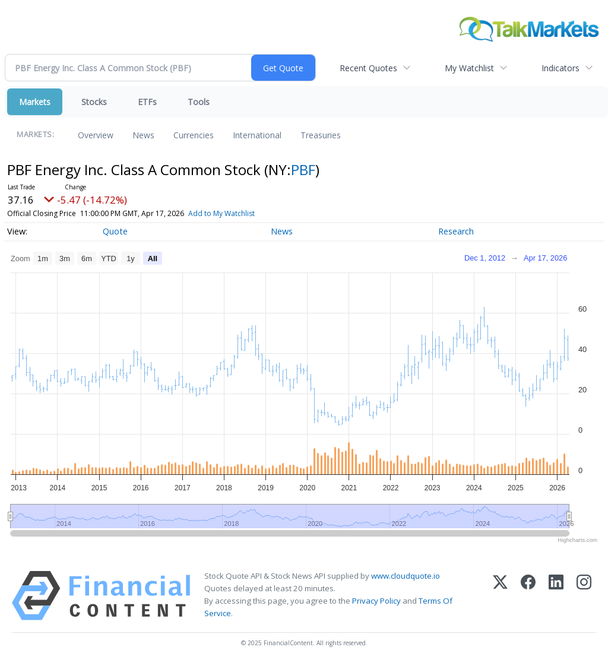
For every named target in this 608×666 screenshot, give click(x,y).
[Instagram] (584, 595)
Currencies (193, 135)
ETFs (147, 101)
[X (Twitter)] (500, 595)
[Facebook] (528, 595)
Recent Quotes (368, 68)
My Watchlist (469, 68)
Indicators (561, 68)
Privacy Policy (376, 600)
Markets (34, 101)
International (257, 135)
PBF (303, 169)
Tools (199, 101)
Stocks (94, 101)
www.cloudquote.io (405, 575)
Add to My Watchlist (238, 213)
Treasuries (320, 135)
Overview (95, 135)
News (143, 135)
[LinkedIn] (556, 595)
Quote (115, 231)
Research (456, 231)
